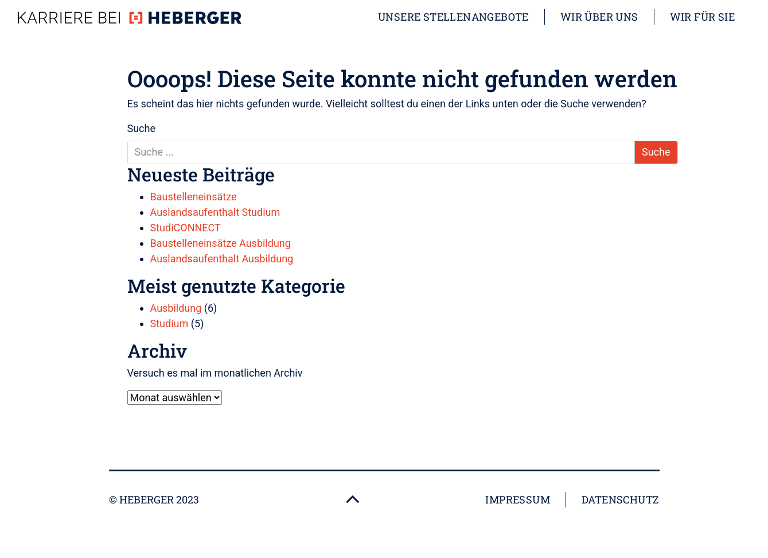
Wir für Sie (702, 17)
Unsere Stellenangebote (453, 17)
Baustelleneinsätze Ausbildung (220, 243)
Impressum (517, 499)
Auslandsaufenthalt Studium (215, 212)
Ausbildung (176, 308)
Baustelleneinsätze (193, 197)
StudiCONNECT (185, 228)
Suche (141, 128)
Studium (169, 323)
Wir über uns (599, 17)
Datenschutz (620, 499)
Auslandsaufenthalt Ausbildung (222, 259)
